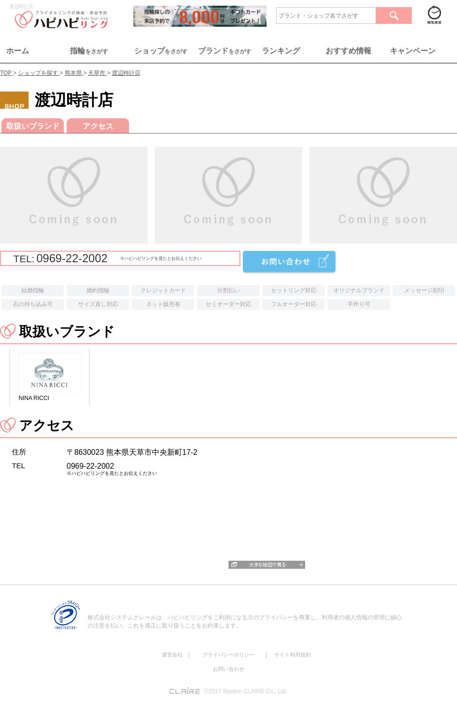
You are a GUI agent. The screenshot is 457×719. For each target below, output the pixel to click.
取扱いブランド (33, 126)
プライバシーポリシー (228, 654)
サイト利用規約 (292, 654)
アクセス (98, 126)
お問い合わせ (228, 669)
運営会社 (172, 654)
